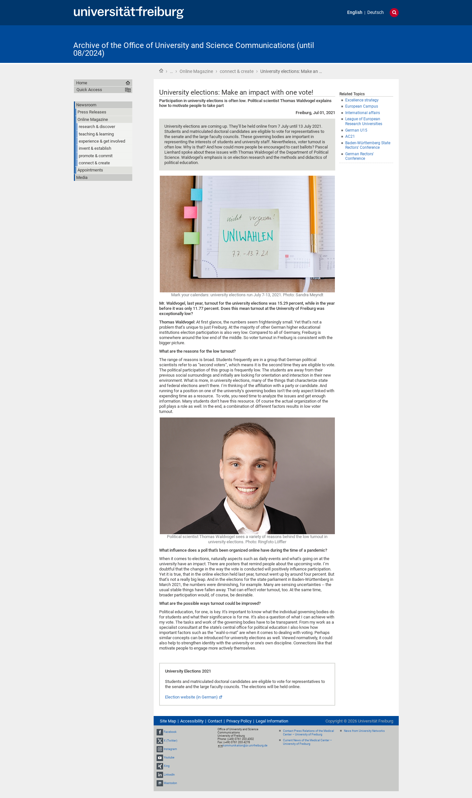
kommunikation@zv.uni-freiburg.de (245, 745)
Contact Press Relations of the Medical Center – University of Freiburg (308, 732)
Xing (167, 766)
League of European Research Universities (363, 121)
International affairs (362, 113)
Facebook (170, 732)
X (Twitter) (170, 740)
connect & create (237, 71)
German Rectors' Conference (359, 156)
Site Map (168, 721)
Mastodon (170, 783)
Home (161, 70)
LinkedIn (169, 774)
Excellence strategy (362, 100)
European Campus (361, 106)
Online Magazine (196, 71)
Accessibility (192, 721)
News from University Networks (364, 731)
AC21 (350, 136)
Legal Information (272, 721)
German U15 (356, 130)
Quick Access (89, 89)
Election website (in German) (191, 697)
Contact (215, 721)
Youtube (169, 757)
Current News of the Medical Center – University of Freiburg (307, 742)
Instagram (170, 749)
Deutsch (375, 12)
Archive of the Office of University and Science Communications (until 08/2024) (193, 49)
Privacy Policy (239, 721)
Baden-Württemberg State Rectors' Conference (367, 145)
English (354, 12)
